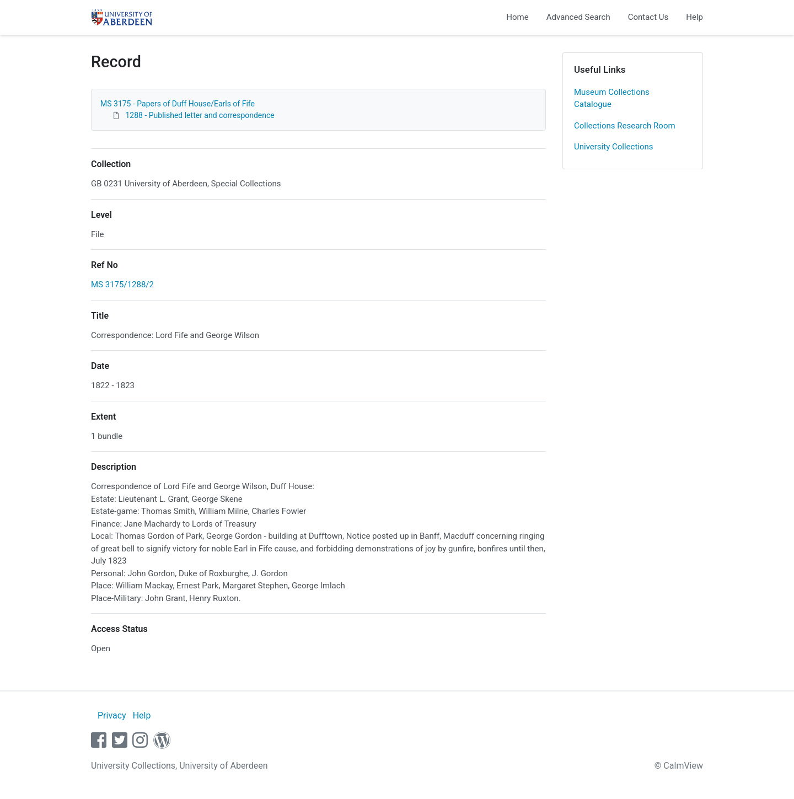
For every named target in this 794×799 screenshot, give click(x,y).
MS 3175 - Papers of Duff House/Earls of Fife (177, 103)
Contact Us (648, 17)
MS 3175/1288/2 (122, 284)
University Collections (613, 147)
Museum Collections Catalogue (612, 98)
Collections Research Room (624, 126)
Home (517, 17)
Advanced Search (578, 17)
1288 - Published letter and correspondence (199, 115)
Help (694, 17)
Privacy (112, 715)
